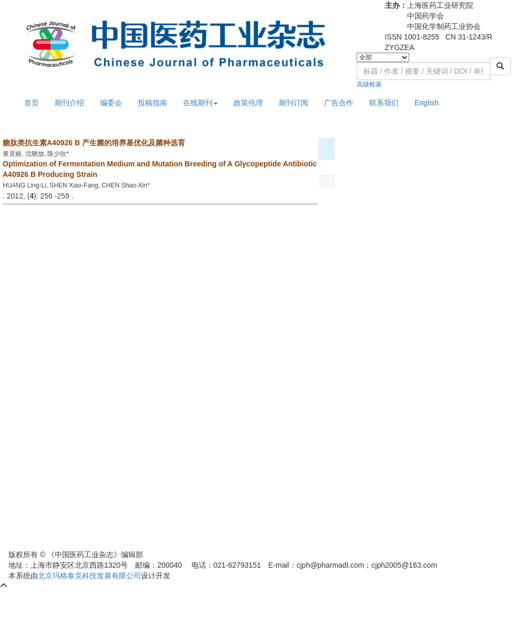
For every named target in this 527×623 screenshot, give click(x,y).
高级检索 (369, 84)
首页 (31, 102)
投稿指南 (152, 102)
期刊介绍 (69, 102)
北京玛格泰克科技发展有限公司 (89, 575)
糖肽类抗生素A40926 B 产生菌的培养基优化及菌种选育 (94, 143)
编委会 (111, 102)
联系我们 (384, 102)
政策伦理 (248, 102)
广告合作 (338, 102)
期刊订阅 (293, 102)
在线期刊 (200, 102)
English (426, 102)
